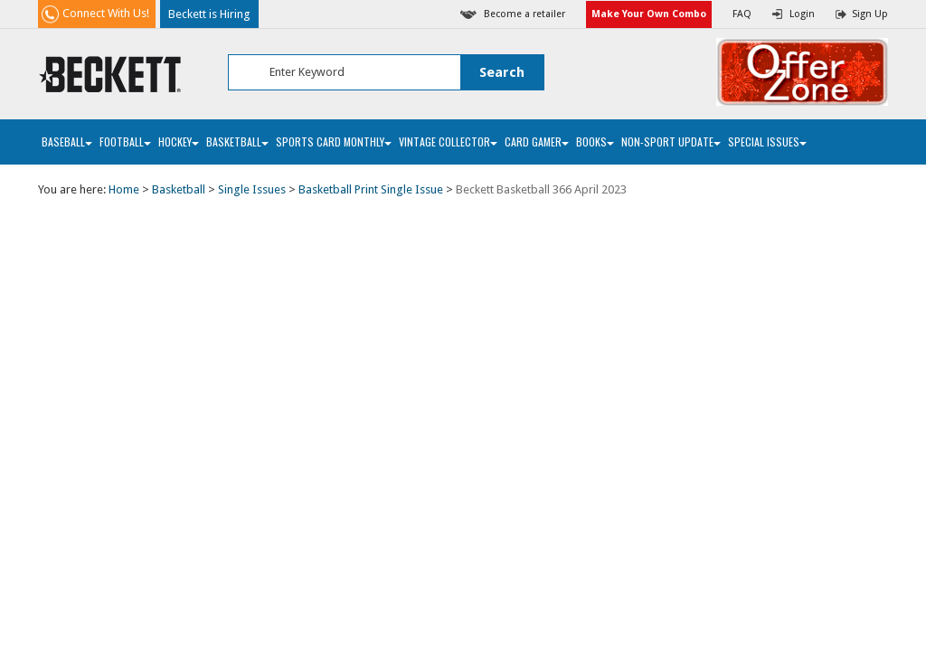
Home (124, 189)
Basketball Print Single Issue (370, 189)
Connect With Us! (105, 13)
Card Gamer (537, 141)
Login (802, 14)
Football (125, 141)
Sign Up (870, 14)
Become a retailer (524, 14)
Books (595, 141)
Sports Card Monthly (334, 141)
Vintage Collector (448, 141)
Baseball (67, 141)
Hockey (178, 141)
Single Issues (252, 189)
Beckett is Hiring (209, 14)
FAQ (741, 14)
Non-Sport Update (671, 141)
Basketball (237, 141)
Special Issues (767, 141)
